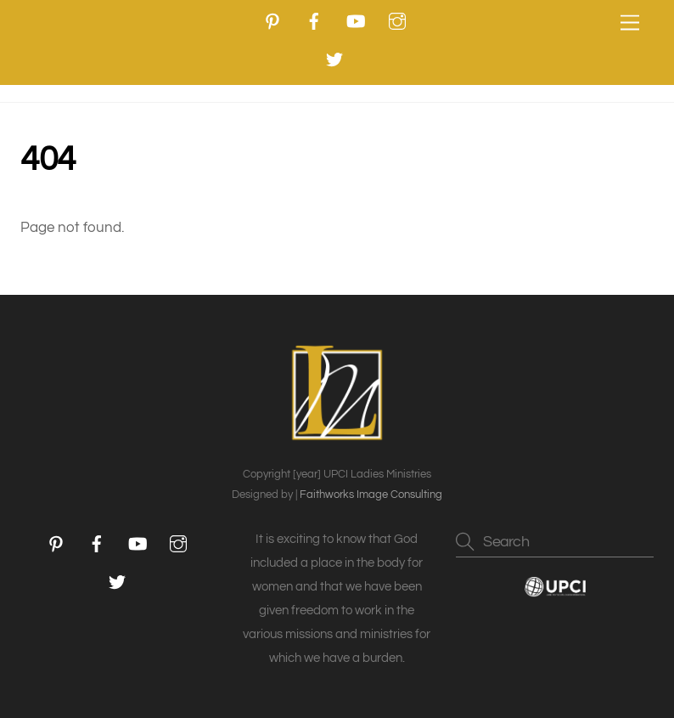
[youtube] (356, 20)
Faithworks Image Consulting (371, 494)
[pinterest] (272, 20)
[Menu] (630, 23)
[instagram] (397, 20)
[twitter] (334, 58)
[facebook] (314, 20)
